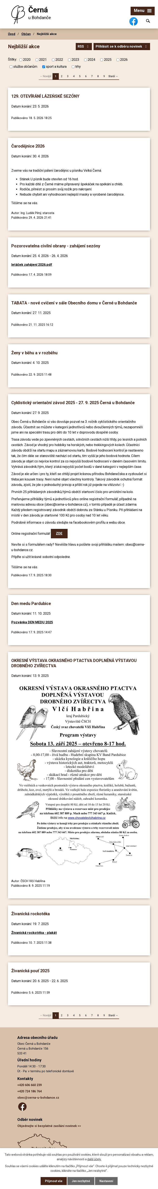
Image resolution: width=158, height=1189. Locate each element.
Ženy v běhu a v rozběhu (34, 352)
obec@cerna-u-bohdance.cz (38, 1097)
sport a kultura (56, 67)
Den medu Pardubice (31, 603)
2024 (91, 60)
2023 (75, 60)
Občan (26, 34)
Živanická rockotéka (30, 913)
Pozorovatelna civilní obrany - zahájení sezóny (55, 246)
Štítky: (12, 59)
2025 (108, 60)
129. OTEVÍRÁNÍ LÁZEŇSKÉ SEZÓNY (45, 96)
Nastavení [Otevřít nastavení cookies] (106, 1181)
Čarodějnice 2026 (28, 146)
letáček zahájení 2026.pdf (31, 265)
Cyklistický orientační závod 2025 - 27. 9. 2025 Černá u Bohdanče (73, 402)
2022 (59, 60)
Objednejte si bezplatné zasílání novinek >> (49, 1126)
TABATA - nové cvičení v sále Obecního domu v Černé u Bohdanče (74, 303)
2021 (43, 60)
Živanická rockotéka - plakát (34, 933)
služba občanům (25, 67)
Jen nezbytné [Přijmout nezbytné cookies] (81, 1181)
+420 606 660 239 (29, 1085)
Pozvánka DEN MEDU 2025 (32, 622)
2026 (124, 60)
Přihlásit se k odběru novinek (122, 46)
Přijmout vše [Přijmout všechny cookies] (53, 1181)
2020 (27, 60)
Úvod (11, 34)
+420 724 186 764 (29, 1091)
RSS (84, 46)
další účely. (94, 1159)
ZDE (59, 533)
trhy (78, 67)
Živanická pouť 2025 (30, 970)
